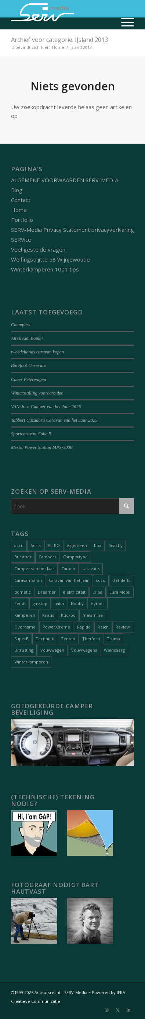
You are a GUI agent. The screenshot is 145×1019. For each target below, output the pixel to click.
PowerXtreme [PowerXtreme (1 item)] (56, 627)
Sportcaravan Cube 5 (31, 433)
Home (19, 209)
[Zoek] (72, 506)
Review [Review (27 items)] (123, 627)
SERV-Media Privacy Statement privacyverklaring (72, 229)
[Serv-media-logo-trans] (60, 14)
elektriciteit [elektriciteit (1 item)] (74, 592)
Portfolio (22, 219)
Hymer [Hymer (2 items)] (97, 603)
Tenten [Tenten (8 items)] (68, 638)
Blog (16, 190)
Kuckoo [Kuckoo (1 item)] (68, 615)
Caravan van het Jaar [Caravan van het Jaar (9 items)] (69, 580)
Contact (20, 200)
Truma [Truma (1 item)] (113, 638)
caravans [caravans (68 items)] (90, 568)
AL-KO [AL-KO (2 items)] (54, 545)
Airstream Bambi (27, 338)
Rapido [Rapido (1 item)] (84, 627)
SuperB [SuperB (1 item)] (21, 638)
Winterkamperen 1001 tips (45, 269)
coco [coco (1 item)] (100, 580)
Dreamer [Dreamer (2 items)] (47, 592)
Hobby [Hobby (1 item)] (77, 603)
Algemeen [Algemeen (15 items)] (77, 545)
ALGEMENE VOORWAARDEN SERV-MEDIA (64, 180)
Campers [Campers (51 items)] (47, 556)
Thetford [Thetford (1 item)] (91, 638)
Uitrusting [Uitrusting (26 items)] (23, 650)
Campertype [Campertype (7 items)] (75, 556)
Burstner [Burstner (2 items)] (23, 556)
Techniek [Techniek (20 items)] (45, 638)
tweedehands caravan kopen (37, 351)
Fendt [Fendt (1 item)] (20, 603)
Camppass (20, 324)
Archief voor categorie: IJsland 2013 (59, 40)
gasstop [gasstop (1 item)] (40, 603)
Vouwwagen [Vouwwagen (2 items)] (52, 650)
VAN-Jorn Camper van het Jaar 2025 (46, 406)
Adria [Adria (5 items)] (35, 545)
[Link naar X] (117, 1009)
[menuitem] (124, 22)
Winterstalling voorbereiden (37, 393)
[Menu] (124, 22)
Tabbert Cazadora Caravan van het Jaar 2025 (54, 420)
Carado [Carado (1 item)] (68, 568)
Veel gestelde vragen (38, 249)
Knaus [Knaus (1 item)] (48, 615)
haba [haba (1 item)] (59, 603)
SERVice (21, 239)
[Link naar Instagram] (106, 1009)
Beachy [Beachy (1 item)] (115, 545)
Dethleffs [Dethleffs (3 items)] (121, 580)
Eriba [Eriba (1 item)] (97, 592)
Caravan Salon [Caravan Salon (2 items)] (28, 580)
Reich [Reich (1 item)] (103, 627)
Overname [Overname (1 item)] (25, 627)
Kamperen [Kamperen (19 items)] (24, 615)
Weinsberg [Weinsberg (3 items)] (114, 650)
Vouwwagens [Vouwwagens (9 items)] (84, 650)
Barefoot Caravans (29, 365)
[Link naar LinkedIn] (128, 1009)
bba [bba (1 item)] (97, 545)
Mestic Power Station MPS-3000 (42, 447)
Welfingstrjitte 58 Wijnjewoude (50, 259)
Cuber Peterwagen (28, 379)
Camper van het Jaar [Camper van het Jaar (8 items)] (34, 568)
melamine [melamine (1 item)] (93, 615)
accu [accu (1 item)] (18, 545)
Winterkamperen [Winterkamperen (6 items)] (31, 662)
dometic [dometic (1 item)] (22, 592)
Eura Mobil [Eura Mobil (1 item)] (119, 592)
